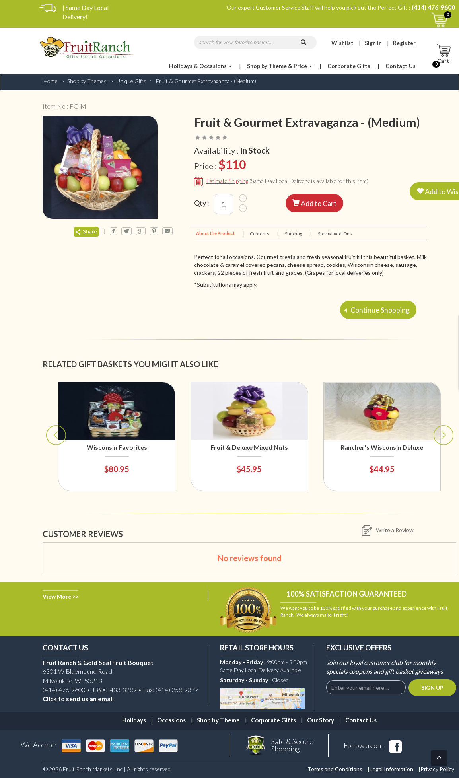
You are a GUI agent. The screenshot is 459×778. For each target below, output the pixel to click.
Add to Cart (314, 203)
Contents (264, 233)
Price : (220, 164)
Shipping (298, 233)
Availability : (232, 150)
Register (404, 42)
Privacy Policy (437, 769)
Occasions (171, 720)
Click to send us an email (78, 698)
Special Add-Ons (335, 233)
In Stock (255, 150)
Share (86, 231)
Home (50, 81)
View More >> (61, 596)
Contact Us (400, 65)
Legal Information (391, 769)
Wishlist (342, 42)
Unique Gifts (131, 81)
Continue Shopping (377, 309)
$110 (232, 164)
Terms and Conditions (334, 769)
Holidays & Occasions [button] (200, 65)
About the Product (219, 233)
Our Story (320, 720)
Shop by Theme (218, 720)
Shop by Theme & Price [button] (279, 65)
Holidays (134, 720)
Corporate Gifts (348, 65)
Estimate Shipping (227, 180)
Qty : (201, 202)
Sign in (373, 42)
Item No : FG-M (64, 106)
